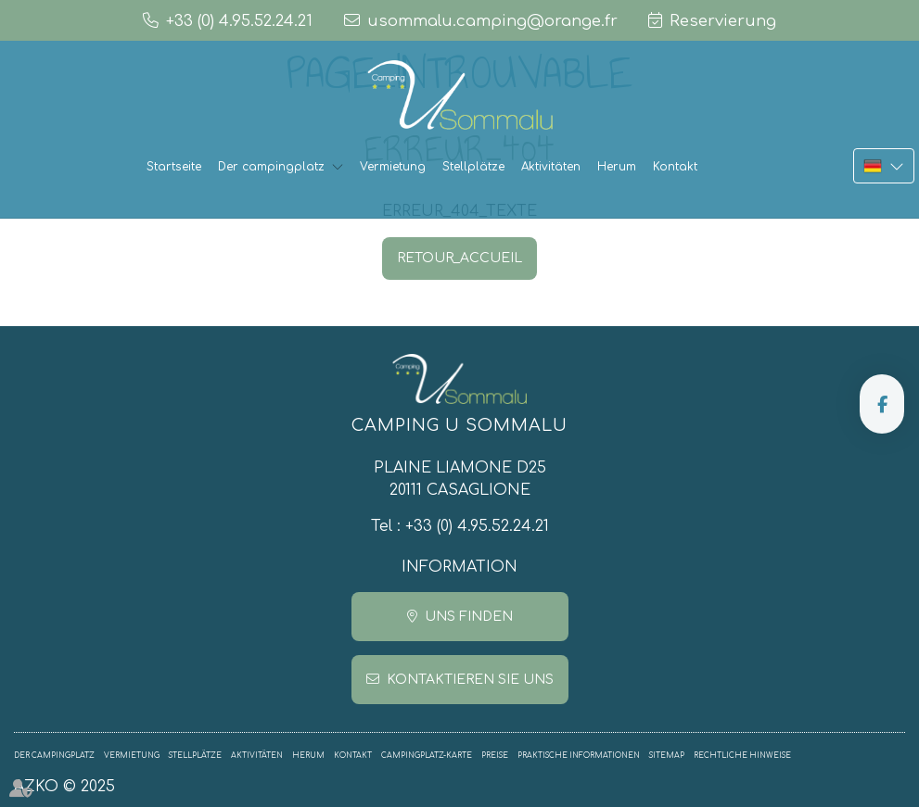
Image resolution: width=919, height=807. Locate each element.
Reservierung (723, 21)
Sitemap (666, 755)
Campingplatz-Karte (426, 755)
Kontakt (675, 166)
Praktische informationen (578, 755)
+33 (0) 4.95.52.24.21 (477, 526)
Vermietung (393, 166)
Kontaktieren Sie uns (470, 680)
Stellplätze (473, 166)
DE (883, 165)
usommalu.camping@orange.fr (492, 21)
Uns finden (469, 617)
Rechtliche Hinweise (742, 755)
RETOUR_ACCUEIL (459, 258)
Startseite (174, 166)
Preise (494, 755)
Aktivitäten (551, 166)
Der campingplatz (271, 166)
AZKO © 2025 (64, 786)
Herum (616, 166)
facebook (882, 404)
